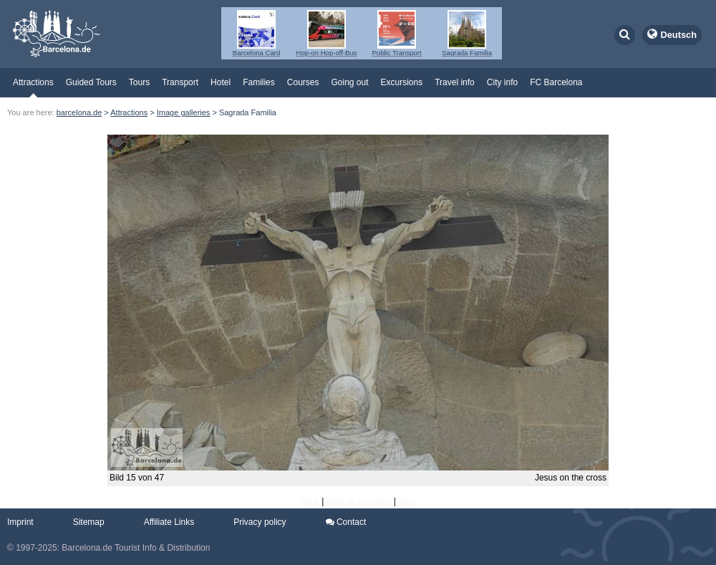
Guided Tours (91, 82)
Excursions (402, 82)
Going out (349, 82)
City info (502, 82)
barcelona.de (79, 112)
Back (309, 501)
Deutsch (679, 34)
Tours (139, 82)
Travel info (455, 82)
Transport (180, 82)
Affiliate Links (169, 522)
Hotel (221, 82)
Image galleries (184, 112)
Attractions (33, 82)
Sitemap (89, 522)
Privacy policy (259, 522)
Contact (346, 522)
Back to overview (359, 501)
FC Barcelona (556, 82)
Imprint (20, 522)
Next (407, 501)
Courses (303, 82)
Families (259, 82)
